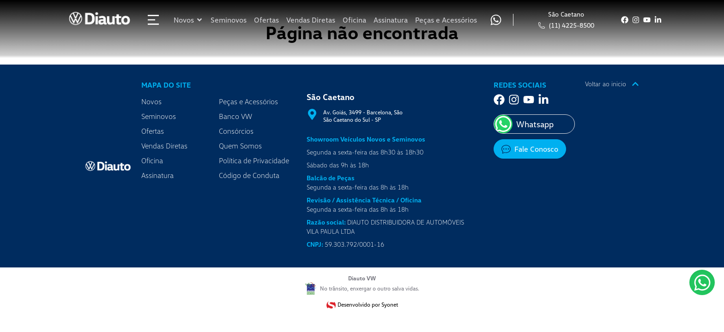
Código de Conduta (249, 175)
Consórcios (236, 131)
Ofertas (152, 131)
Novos (151, 101)
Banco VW (235, 116)
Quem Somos (240, 145)
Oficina (152, 160)
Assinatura (157, 175)
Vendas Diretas (164, 145)
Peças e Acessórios (248, 101)
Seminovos (158, 116)
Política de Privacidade (254, 160)
